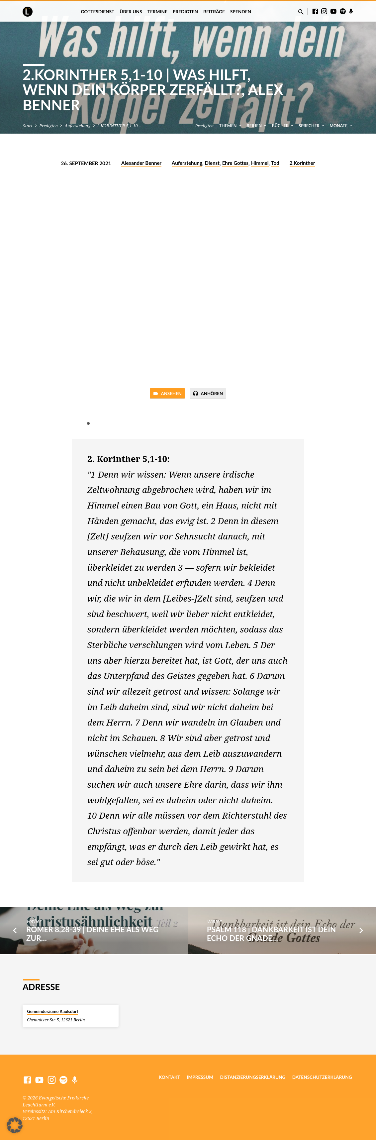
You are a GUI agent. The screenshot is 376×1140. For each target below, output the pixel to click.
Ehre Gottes (235, 163)
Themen (230, 125)
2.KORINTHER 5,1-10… (119, 126)
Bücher (283, 125)
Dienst (212, 163)
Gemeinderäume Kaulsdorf (52, 1011)
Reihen (257, 125)
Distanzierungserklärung (252, 1077)
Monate (341, 125)
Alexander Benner (141, 163)
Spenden (240, 11)
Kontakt (169, 1077)
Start (28, 126)
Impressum (200, 1077)
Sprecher (312, 125)
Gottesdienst (97, 11)
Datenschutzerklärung (322, 1077)
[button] (14, 1125)
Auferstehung (77, 126)
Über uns (131, 11)
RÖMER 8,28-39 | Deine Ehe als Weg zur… (92, 935)
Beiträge (214, 11)
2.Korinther (302, 163)
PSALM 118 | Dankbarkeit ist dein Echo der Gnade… (271, 935)
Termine (157, 11)
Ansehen (165, 394)
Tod (275, 163)
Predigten (185, 11)
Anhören (210, 394)
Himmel (260, 163)
